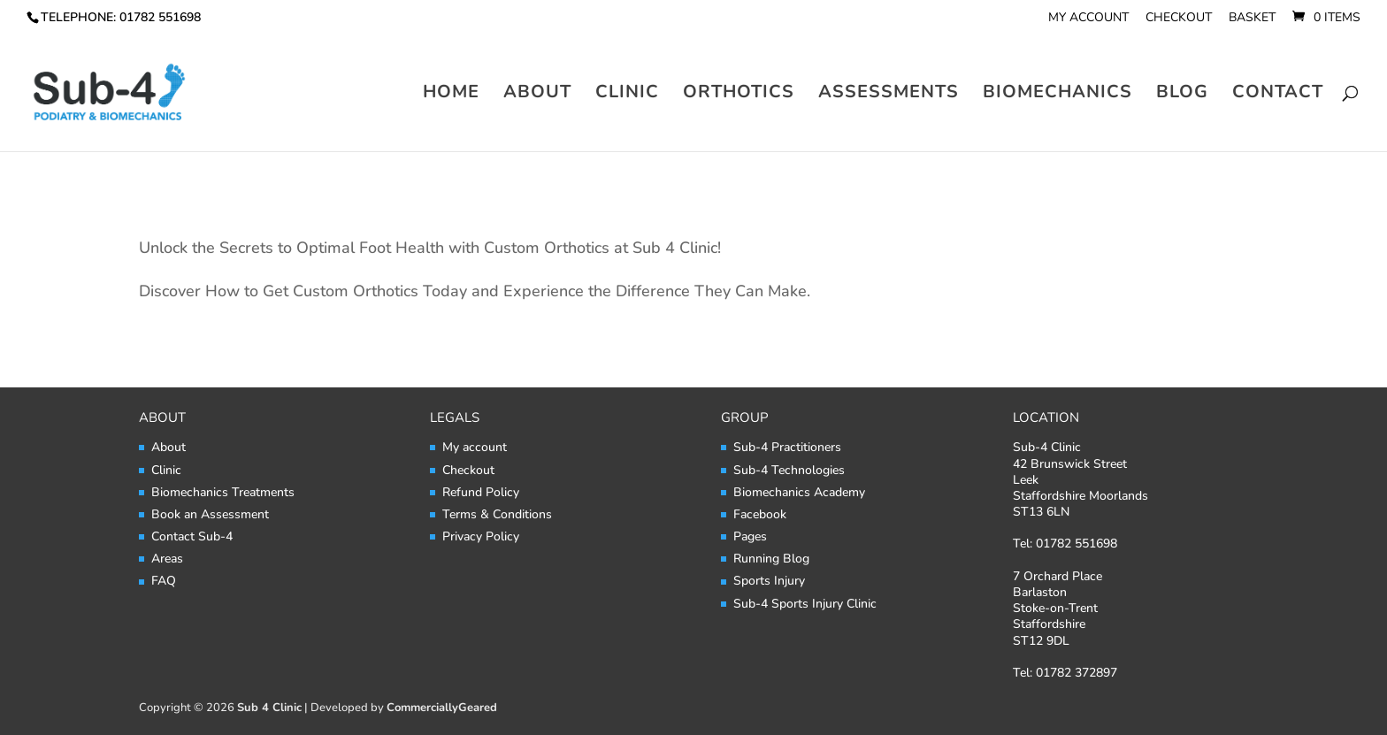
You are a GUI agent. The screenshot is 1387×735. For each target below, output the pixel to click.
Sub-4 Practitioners (787, 447)
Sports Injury (769, 580)
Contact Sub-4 (192, 536)
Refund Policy (480, 492)
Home (451, 94)
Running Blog (771, 558)
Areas (167, 558)
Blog (1182, 94)
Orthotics (738, 94)
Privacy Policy (480, 536)
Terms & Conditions (497, 514)
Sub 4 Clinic (269, 708)
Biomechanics (1057, 94)
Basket (1252, 18)
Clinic (627, 94)
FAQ (163, 580)
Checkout (1179, 18)
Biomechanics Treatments (223, 492)
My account (1088, 18)
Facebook (759, 514)
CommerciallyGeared (442, 708)
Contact (1277, 94)
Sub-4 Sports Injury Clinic (805, 603)
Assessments (888, 94)
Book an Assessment (210, 514)
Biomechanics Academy (799, 492)
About (537, 94)
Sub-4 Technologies (789, 470)
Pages (750, 536)
